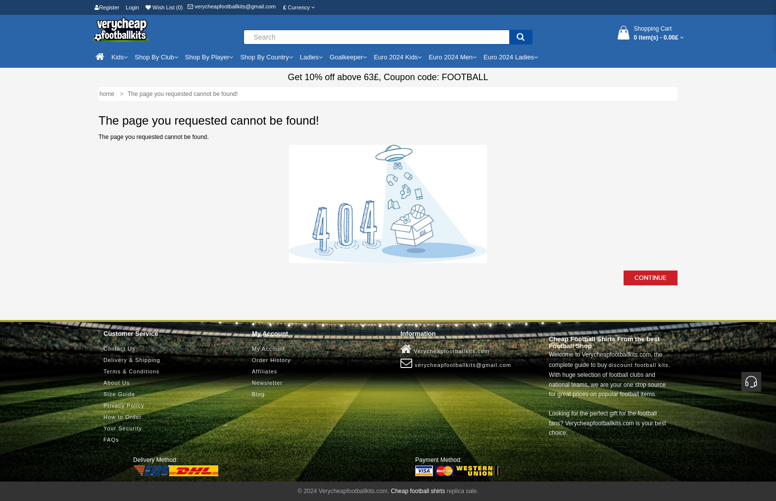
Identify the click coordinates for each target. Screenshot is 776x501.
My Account (268, 349)
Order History (271, 360)
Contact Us (119, 349)
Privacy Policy (123, 406)
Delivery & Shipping (131, 360)
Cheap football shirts (418, 491)
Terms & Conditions (131, 371)
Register (107, 7)
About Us (116, 383)
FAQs (111, 440)
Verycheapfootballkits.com (444, 349)
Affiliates (264, 371)
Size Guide (119, 394)
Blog (258, 394)
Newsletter (267, 383)
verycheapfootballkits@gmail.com (232, 6)
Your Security (122, 428)
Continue (650, 278)
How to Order (122, 417)
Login (132, 7)
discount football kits (639, 365)
